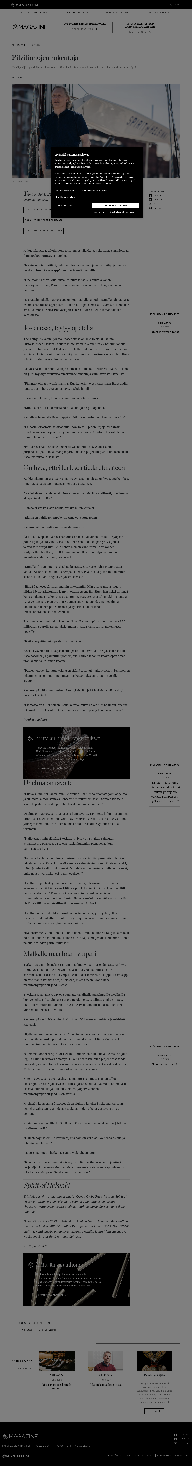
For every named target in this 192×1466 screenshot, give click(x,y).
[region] (97, 182)
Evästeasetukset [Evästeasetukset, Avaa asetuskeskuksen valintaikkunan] (66, 205)
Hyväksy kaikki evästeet (116, 205)
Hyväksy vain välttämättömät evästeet (115, 212)
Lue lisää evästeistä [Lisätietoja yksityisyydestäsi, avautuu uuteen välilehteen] (65, 197)
